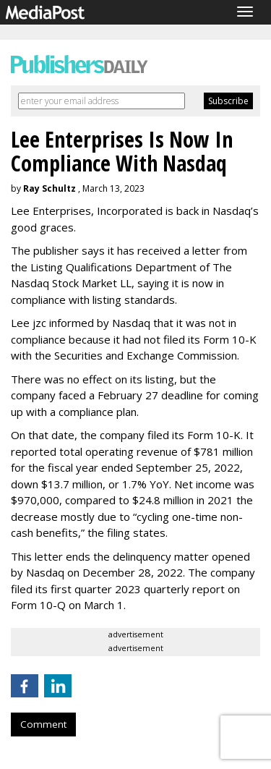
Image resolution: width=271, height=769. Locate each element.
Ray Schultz (49, 188)
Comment (43, 724)
